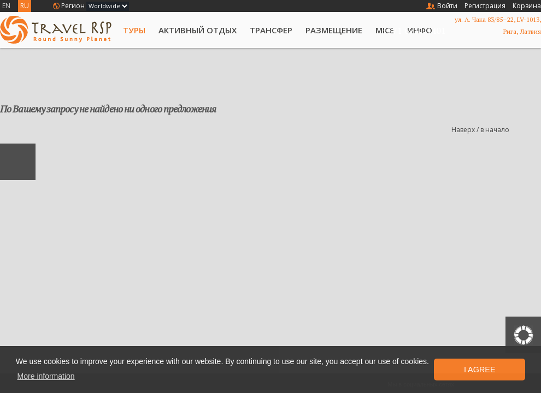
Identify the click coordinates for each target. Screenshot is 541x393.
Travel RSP (55, 30)
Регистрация (484, 5)
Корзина (527, 5)
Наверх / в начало (480, 129)
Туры (134, 30)
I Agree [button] (480, 369)
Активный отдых (197, 30)
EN (6, 5)
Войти (447, 5)
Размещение (333, 30)
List (534, 76)
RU (24, 5)
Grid (516, 76)
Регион (73, 5)
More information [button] (46, 376)
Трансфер (271, 30)
